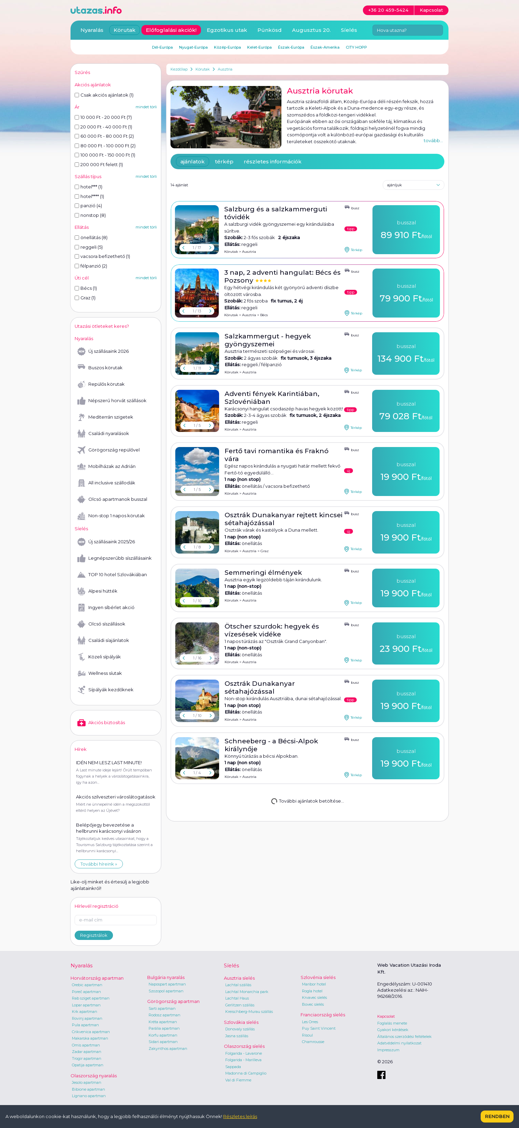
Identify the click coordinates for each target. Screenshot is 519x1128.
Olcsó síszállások (101, 624)
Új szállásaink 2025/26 (106, 542)
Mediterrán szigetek (105, 417)
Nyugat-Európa (193, 47)
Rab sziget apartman (91, 998)
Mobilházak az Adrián (106, 466)
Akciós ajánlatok (93, 84)
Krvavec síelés (314, 997)
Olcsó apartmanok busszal (112, 499)
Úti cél (82, 278)
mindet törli (146, 106)
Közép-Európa (227, 47)
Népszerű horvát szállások (112, 401)
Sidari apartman (163, 1041)
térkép (224, 161)
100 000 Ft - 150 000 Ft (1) (105, 155)
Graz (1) (85, 297)
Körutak (202, 69)
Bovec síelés (313, 1004)
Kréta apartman (163, 1021)
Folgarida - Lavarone (243, 1053)
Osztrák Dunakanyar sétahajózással (260, 687)
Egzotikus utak (227, 30)
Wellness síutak (99, 673)
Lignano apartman (89, 1095)
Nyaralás (91, 30)
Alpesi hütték (97, 591)
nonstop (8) (90, 215)
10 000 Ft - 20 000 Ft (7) (103, 117)
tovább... (433, 140)
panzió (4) (88, 205)
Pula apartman (85, 1024)
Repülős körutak (101, 384)
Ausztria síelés (239, 978)
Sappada (233, 1066)
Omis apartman (86, 1045)
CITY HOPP (356, 47)
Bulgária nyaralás (166, 977)
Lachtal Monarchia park (246, 991)
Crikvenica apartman (91, 1031)
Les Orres (310, 1021)
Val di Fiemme (238, 1080)
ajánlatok (192, 161)
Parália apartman (164, 1028)
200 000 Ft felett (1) (99, 164)
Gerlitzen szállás (239, 1005)
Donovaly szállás (240, 1029)
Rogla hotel (312, 991)
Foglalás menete (392, 1023)
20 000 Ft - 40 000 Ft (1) (103, 126)
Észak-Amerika (325, 47)
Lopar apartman (86, 1005)
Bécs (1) (86, 288)
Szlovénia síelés (318, 977)
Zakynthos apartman (168, 1048)
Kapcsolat (386, 1016)
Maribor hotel (314, 984)
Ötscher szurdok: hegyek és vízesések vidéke (272, 630)
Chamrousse (313, 1041)
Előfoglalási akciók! (171, 30)
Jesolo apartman (86, 1082)
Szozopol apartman (166, 991)
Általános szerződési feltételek (404, 1036)
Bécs (264, 315)
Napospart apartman (167, 984)
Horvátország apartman (97, 978)
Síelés (349, 30)
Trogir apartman (86, 1058)
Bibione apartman (88, 1089)
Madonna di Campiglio (245, 1073)
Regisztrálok (93, 935)
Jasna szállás (236, 1035)
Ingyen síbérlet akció (106, 608)
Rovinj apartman (87, 1018)
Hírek (81, 749)
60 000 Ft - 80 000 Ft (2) (104, 136)
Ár (77, 107)
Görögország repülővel (108, 450)
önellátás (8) (91, 237)
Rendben (497, 1116)
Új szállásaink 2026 (103, 351)
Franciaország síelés (323, 1014)
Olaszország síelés (244, 1046)
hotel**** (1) (89, 196)
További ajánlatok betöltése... (306, 800)
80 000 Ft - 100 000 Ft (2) (105, 145)
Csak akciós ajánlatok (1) (104, 95)
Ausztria (225, 69)
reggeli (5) (89, 247)
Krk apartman (84, 1011)
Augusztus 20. (311, 30)
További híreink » (98, 864)
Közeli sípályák (99, 657)
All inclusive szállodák (106, 483)
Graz (265, 551)
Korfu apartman (163, 1035)
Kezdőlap (179, 69)
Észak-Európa (291, 47)
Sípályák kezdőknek (105, 690)
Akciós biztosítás (101, 723)
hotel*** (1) (88, 186)
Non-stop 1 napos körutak (111, 516)
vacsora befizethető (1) (102, 256)
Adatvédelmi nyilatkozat (399, 1043)
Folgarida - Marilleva (243, 1059)
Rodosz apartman (164, 1015)
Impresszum (388, 1050)
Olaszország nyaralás (94, 1075)
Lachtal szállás (238, 984)
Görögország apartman (173, 1001)
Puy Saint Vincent (319, 1028)
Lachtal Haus (237, 998)
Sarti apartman (162, 1008)
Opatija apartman (87, 1065)
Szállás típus (88, 176)
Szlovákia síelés (241, 1022)
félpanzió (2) (91, 266)
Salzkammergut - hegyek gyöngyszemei (268, 340)
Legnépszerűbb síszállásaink (114, 558)
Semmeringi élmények (263, 573)
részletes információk (273, 161)
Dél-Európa (162, 47)
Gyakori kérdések (392, 1029)
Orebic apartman (87, 984)
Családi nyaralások (103, 434)
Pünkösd (269, 30)
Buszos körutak (100, 368)
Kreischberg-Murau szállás (249, 1011)
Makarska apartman (90, 1038)
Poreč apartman (86, 991)
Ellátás (82, 227)
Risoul (307, 1035)
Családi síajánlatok (103, 640)
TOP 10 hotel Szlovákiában (112, 575)
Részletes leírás (240, 1116)
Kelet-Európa (259, 47)
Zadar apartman (86, 1051)
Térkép (353, 250)
